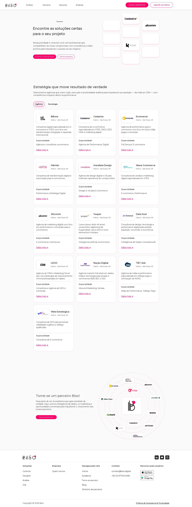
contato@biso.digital (121, 471)
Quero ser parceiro (46, 417)
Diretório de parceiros (92, 489)
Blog (84, 485)
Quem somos (58, 471)
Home (85, 471)
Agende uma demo (162, 5)
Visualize (27, 476)
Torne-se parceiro (66, 57)
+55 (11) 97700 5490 (121, 476)
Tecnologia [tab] (53, 104)
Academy (86, 476)
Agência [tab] (39, 104)
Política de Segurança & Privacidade (152, 503)
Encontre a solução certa (44, 57)
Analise (26, 480)
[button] (29, 5)
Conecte (27, 471)
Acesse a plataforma (137, 5)
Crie (24, 485)
